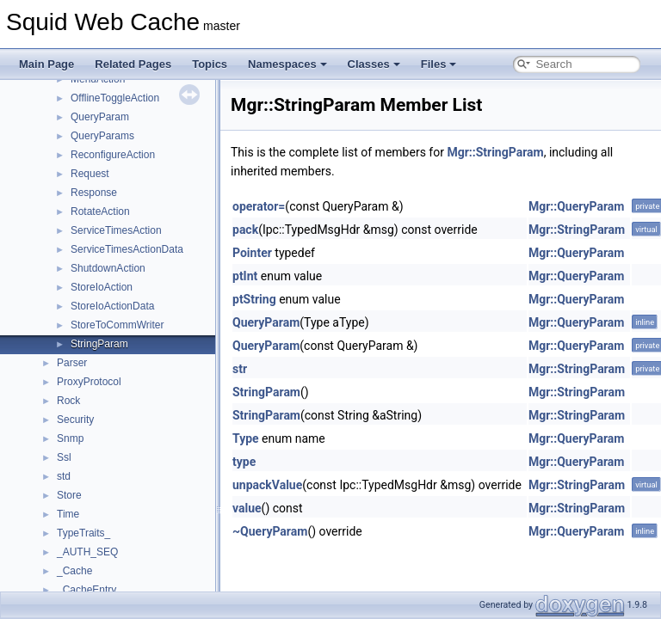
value (247, 508)
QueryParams (102, 136)
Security (75, 420)
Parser (72, 363)
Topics (209, 64)
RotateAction (100, 211)
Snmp (70, 438)
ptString (254, 299)
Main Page (46, 64)
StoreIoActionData (112, 306)
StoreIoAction (102, 287)
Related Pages (133, 64)
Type (245, 438)
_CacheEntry (86, 590)
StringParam (99, 344)
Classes (374, 64)
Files (439, 64)
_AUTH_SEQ (87, 552)
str (239, 369)
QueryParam (100, 117)
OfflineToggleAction (115, 98)
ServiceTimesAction (116, 230)
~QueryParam (269, 531)
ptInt (244, 276)
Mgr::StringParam (495, 152)
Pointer (252, 253)
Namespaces (287, 64)
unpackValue (267, 485)
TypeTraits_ (83, 533)
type (244, 462)
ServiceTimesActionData (127, 249)
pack (245, 229)
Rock (68, 401)
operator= (258, 206)
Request (90, 174)
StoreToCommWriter (117, 325)
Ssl (64, 457)
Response (94, 193)
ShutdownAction (108, 268)
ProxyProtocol (89, 382)
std (64, 476)
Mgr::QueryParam (576, 206)
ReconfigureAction (113, 155)
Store (69, 495)
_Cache (74, 571)
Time (68, 514)
